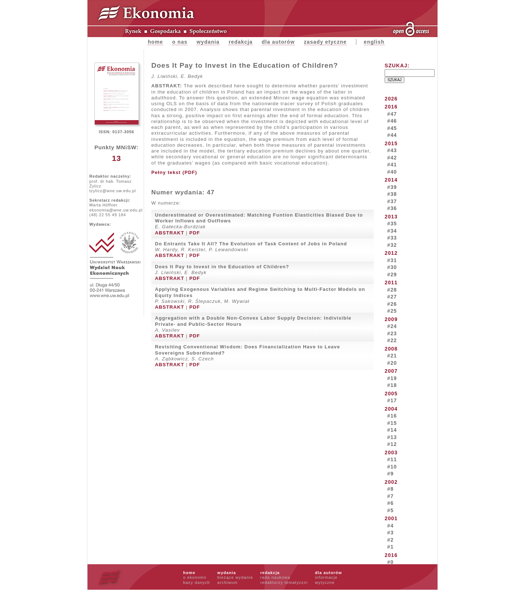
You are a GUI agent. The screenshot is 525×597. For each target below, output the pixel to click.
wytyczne (325, 582)
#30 (392, 267)
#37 (392, 201)
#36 (392, 208)
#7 (390, 496)
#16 (392, 416)
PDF (194, 233)
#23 (392, 333)
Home (155, 42)
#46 (392, 121)
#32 (392, 245)
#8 (390, 489)
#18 (392, 385)
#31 (392, 260)
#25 (392, 311)
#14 (392, 430)
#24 (392, 326)
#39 (392, 187)
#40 (392, 172)
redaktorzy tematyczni (284, 582)
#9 (390, 474)
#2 (390, 540)
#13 (392, 437)
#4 (390, 526)
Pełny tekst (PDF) (174, 172)
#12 (392, 444)
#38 (392, 194)
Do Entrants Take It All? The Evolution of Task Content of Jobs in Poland (251, 243)
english (374, 42)
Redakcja (241, 42)
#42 (392, 158)
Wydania (208, 42)
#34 (392, 231)
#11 (392, 459)
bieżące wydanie (235, 577)
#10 (392, 467)
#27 (392, 297)
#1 (390, 547)
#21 (392, 356)
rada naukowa (275, 577)
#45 (392, 128)
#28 (392, 290)
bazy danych (196, 582)
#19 (392, 378)
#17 (392, 400)
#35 (392, 223)
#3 (390, 532)
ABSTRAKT (169, 233)
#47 (392, 114)
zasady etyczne (325, 42)
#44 (392, 135)
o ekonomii (194, 577)
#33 (392, 238)
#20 (392, 363)
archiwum (227, 582)
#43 (392, 150)
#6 (390, 503)
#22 (392, 340)
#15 (392, 423)
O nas (179, 42)
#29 (392, 274)
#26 (392, 304)
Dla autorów (278, 42)
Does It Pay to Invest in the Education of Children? (222, 266)
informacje (326, 577)
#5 (390, 510)
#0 (390, 562)
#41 (392, 164)
